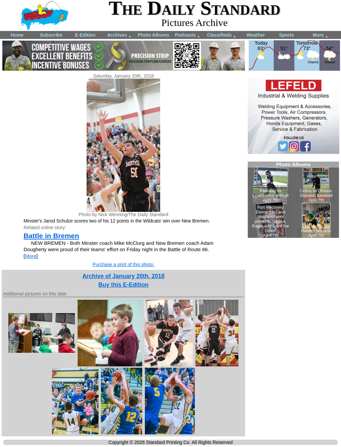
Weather (255, 35)
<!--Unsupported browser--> (293, 200)
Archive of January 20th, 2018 (123, 276)
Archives (119, 35)
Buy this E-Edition (123, 284)
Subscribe (51, 35)
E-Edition (85, 35)
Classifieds (221, 35)
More (320, 35)
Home (17, 35)
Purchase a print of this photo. (124, 264)
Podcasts (187, 35)
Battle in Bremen (51, 235)
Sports (286, 35)
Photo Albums (153, 35)
